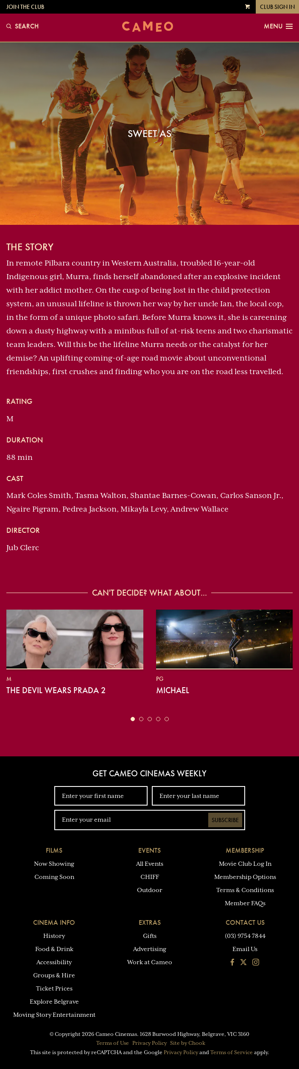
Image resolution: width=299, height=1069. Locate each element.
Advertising (149, 949)
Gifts (149, 935)
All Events (149, 863)
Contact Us (245, 922)
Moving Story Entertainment (54, 1014)
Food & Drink (54, 949)
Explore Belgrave (54, 1001)
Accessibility (54, 962)
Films (54, 850)
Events (149, 850)
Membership (245, 850)
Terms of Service (231, 1052)
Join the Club (25, 7)
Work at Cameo (149, 962)
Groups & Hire (54, 975)
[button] (133, 719)
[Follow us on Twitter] (243, 963)
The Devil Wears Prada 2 (56, 690)
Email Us (244, 949)
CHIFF (149, 876)
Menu (278, 26)
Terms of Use (112, 1043)
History (54, 935)
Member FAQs (245, 903)
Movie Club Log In (245, 863)
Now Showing (54, 863)
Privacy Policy (149, 1043)
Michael (172, 690)
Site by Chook (187, 1043)
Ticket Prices (54, 988)
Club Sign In (277, 7)
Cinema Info (54, 922)
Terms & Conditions (245, 890)
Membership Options (245, 876)
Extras (150, 922)
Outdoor (149, 890)
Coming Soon (54, 876)
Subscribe (225, 820)
